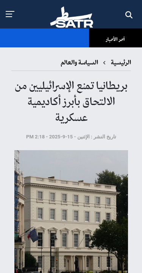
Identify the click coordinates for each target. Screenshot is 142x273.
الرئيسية (120, 63)
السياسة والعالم (79, 63)
